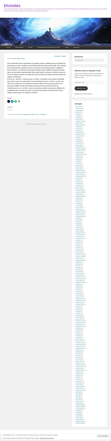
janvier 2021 (79, 169)
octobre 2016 (79, 258)
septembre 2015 (80, 282)
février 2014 (79, 317)
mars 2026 (78, 106)
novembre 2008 (80, 423)
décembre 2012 (80, 342)
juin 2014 (78, 309)
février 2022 (79, 145)
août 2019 (78, 198)
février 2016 (79, 273)
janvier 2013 (79, 341)
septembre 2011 (80, 370)
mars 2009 (78, 416)
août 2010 (78, 392)
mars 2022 (78, 143)
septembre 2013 (80, 326)
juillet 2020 (78, 178)
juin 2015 (78, 287)
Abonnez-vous (81, 88)
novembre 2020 (80, 172)
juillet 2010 (78, 394)
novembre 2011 (80, 366)
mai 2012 (78, 355)
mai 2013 (78, 333)
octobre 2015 (79, 280)
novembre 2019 (80, 192)
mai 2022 (78, 139)
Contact (30, 47)
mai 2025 (78, 115)
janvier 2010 (79, 403)
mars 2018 (78, 227)
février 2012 (79, 361)
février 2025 (79, 119)
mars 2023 (78, 130)
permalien (43, 114)
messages (26, 114)
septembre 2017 (80, 238)
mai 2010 (78, 395)
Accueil (8, 47)
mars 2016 (78, 271)
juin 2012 (78, 353)
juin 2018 (78, 222)
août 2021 (78, 156)
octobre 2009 (79, 408)
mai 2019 (78, 202)
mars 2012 (78, 359)
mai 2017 (78, 245)
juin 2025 (78, 114)
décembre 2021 (80, 148)
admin (23, 58)
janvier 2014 (79, 319)
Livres (66, 47)
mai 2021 (78, 161)
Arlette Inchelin (19, 47)
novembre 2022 (80, 134)
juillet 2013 (78, 330)
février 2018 (79, 229)
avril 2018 (78, 225)
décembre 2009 (80, 405)
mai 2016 (78, 267)
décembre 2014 (80, 298)
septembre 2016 (80, 260)
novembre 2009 (80, 406)
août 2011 (78, 372)
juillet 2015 (78, 286)
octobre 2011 (79, 368)
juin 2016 (78, 265)
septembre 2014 (80, 304)
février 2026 (79, 108)
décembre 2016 (80, 255)
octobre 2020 (79, 174)
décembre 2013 (80, 320)
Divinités (12, 5)
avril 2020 (78, 183)
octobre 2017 (79, 236)
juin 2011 (78, 375)
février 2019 (79, 207)
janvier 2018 (79, 231)
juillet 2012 (78, 351)
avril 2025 (78, 117)
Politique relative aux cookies (47, 438)
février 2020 (79, 187)
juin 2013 (78, 331)
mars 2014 (78, 315)
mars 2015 (78, 293)
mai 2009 (78, 412)
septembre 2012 (80, 348)
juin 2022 (78, 137)
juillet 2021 (78, 158)
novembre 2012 (80, 344)
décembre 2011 (80, 364)
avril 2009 (78, 414)
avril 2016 (78, 269)
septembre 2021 (80, 154)
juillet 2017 (78, 242)
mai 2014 (78, 311)
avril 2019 (78, 203)
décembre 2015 (80, 276)
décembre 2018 (80, 211)
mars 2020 (78, 185)
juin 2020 (78, 180)
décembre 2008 (80, 421)
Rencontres (76, 47)
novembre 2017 (80, 234)
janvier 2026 (79, 110)
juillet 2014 (78, 308)
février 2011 (79, 383)
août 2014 (78, 306)
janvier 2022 (79, 147)
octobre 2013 (79, 324)
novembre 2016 (80, 256)
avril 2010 (78, 397)
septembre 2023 (80, 125)
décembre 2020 (80, 170)
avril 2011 (78, 379)
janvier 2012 (79, 363)
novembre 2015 (80, 278)
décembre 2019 (80, 190)
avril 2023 (78, 128)
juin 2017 (78, 244)
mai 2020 (78, 181)
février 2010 (79, 401)
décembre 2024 (80, 121)
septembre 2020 (80, 176)
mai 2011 (78, 377)
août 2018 (78, 218)
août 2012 (78, 350)
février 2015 (79, 295)
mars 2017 (78, 249)
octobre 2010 (79, 388)
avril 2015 (78, 291)
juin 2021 (78, 159)
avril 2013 (78, 335)
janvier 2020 (79, 189)
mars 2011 (78, 381)
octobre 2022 (79, 136)
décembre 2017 (80, 233)
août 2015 (78, 284)
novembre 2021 (80, 150)
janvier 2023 (79, 132)
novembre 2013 (80, 322)
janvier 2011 (79, 384)
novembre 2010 (80, 386)
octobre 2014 (79, 302)
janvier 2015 (79, 297)
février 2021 (79, 167)
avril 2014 (78, 313)
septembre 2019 (80, 196)
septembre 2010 (80, 390)
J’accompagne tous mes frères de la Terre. (48, 47)
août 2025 (78, 112)
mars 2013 (78, 337)
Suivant (64, 56)
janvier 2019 (79, 209)
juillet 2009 (78, 410)
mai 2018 (78, 223)
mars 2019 (78, 205)
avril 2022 (78, 141)
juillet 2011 (78, 373)
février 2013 (79, 339)
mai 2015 (78, 289)
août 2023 (78, 126)
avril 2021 (78, 163)
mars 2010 (78, 399)
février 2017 (79, 251)
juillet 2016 (78, 264)
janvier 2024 (79, 123)
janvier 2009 (79, 419)
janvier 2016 (79, 275)
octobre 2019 (79, 194)
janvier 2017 (79, 253)
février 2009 (79, 417)
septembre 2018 (80, 216)
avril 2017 (78, 247)
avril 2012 (78, 357)
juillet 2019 (78, 200)
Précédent (56, 56)
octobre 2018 (79, 214)
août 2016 (78, 262)
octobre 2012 (79, 346)
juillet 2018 (78, 220)
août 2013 (78, 328)
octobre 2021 (79, 152)
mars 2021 (78, 165)
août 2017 (78, 240)
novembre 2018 (80, 212)
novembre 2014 (80, 300)
